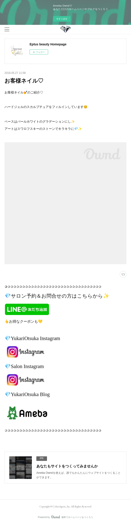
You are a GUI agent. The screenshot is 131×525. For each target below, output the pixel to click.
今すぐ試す (62, 19)
